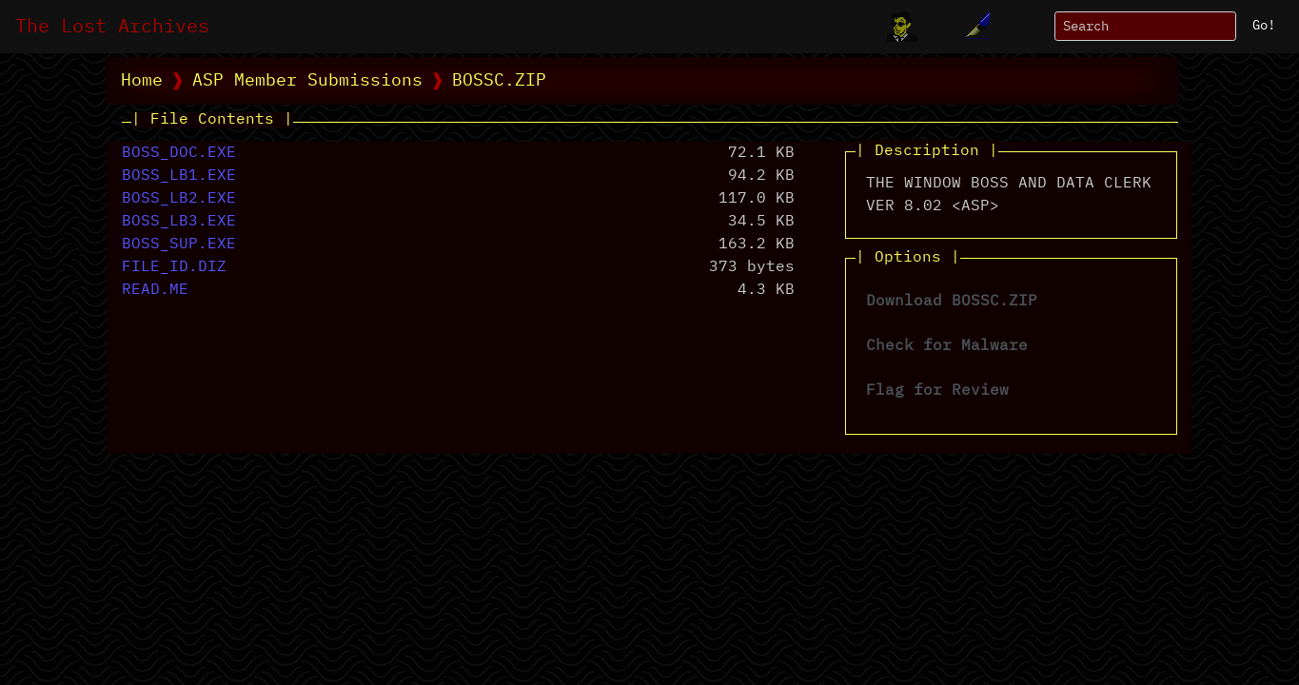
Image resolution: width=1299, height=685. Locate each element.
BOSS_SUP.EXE (179, 244)
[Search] (1145, 26)
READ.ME (155, 290)
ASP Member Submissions (307, 80)
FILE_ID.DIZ (174, 267)
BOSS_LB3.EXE (179, 221)
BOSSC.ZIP (499, 80)
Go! (1263, 25)
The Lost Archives (112, 26)
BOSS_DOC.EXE (179, 153)
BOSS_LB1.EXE (179, 176)
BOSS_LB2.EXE (179, 198)
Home (142, 80)
